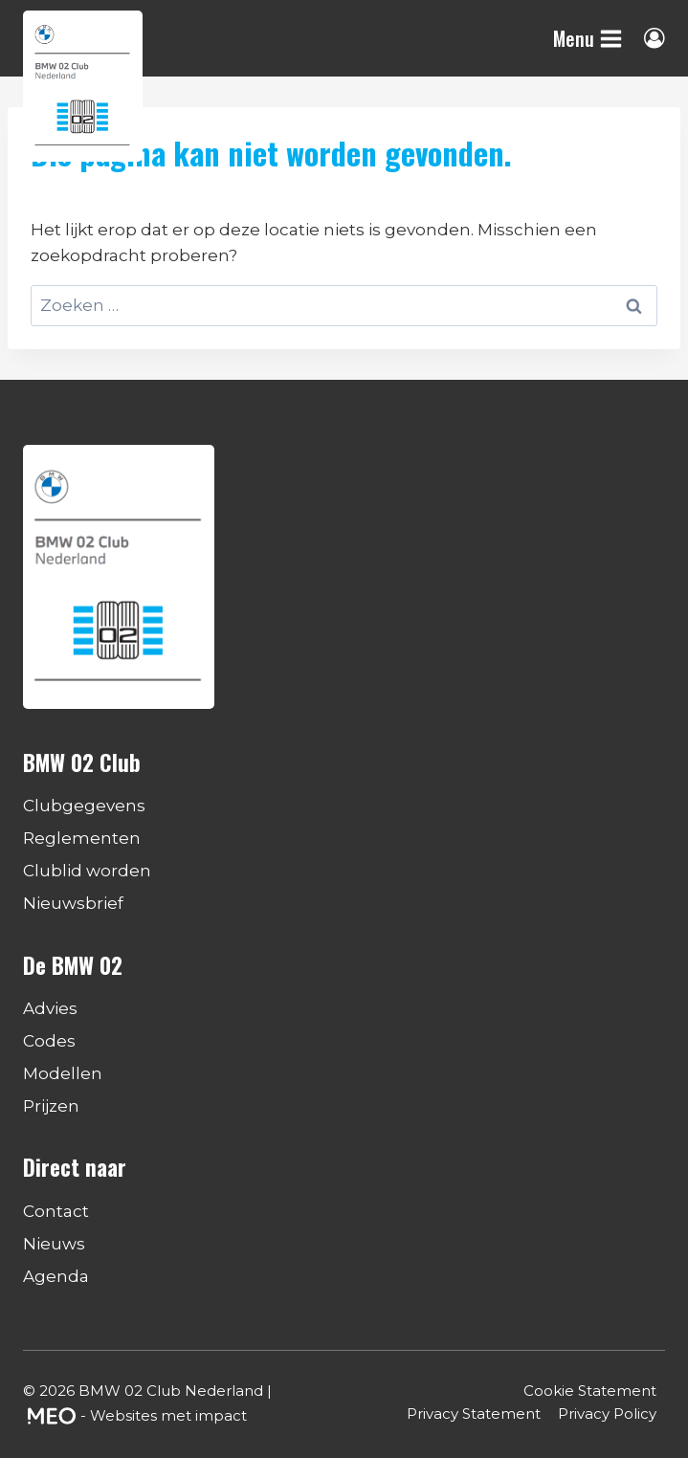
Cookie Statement (589, 1390)
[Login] (654, 38)
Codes (49, 1040)
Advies (50, 1008)
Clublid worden (87, 870)
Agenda (56, 1276)
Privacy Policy (607, 1413)
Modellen (62, 1073)
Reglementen (82, 838)
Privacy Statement (474, 1413)
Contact (56, 1211)
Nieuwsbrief (73, 903)
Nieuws (54, 1243)
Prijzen (51, 1106)
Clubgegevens (84, 805)
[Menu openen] (588, 38)
